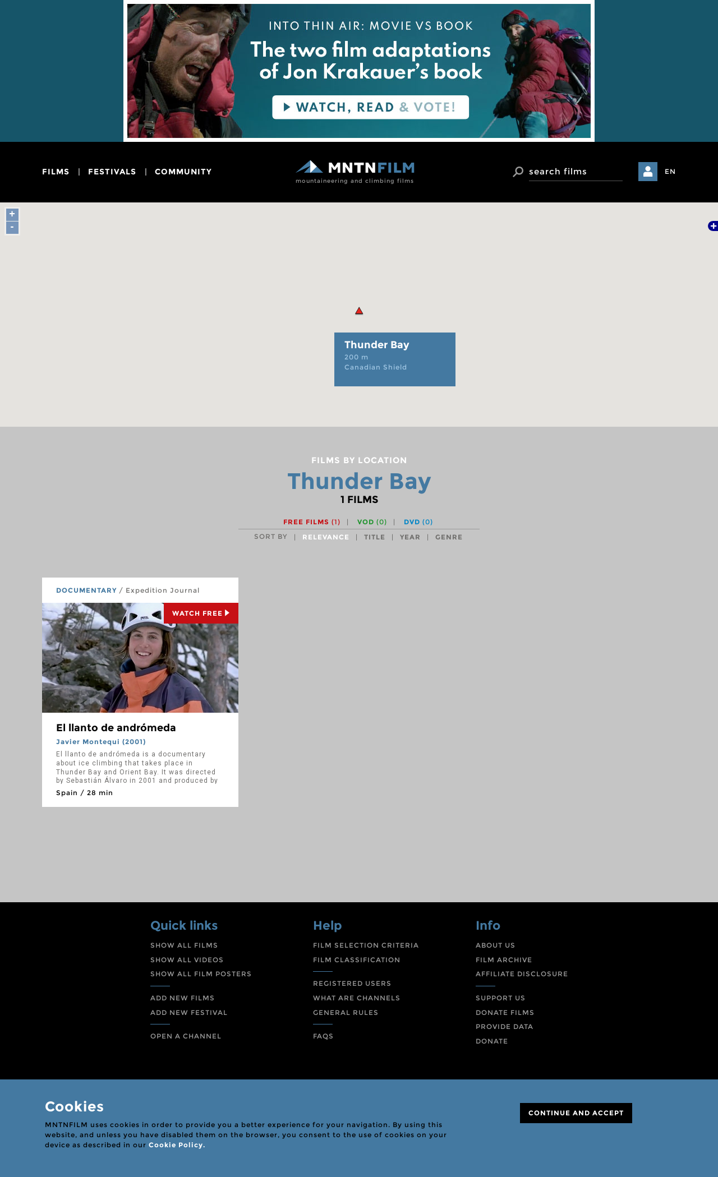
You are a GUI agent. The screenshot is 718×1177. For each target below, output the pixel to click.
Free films (311, 522)
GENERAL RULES (346, 1012)
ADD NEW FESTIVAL (189, 1012)
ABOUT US (496, 945)
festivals (112, 172)
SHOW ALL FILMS (184, 945)
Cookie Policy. (177, 1145)
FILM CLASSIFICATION (357, 960)
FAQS (323, 1036)
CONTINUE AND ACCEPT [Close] (576, 1113)
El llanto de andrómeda (116, 728)
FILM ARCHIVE (504, 960)
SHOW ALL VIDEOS (187, 960)
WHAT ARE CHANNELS (357, 998)
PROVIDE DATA (504, 1026)
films (56, 172)
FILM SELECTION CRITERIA (366, 945)
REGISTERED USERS (352, 983)
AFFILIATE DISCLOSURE (522, 974)
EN (670, 171)
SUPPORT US (501, 998)
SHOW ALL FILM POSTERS (201, 974)
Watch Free (201, 613)
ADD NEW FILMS (182, 998)
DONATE (492, 1041)
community (183, 172)
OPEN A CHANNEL (186, 1036)
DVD (418, 522)
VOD (372, 522)
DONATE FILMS (505, 1012)
